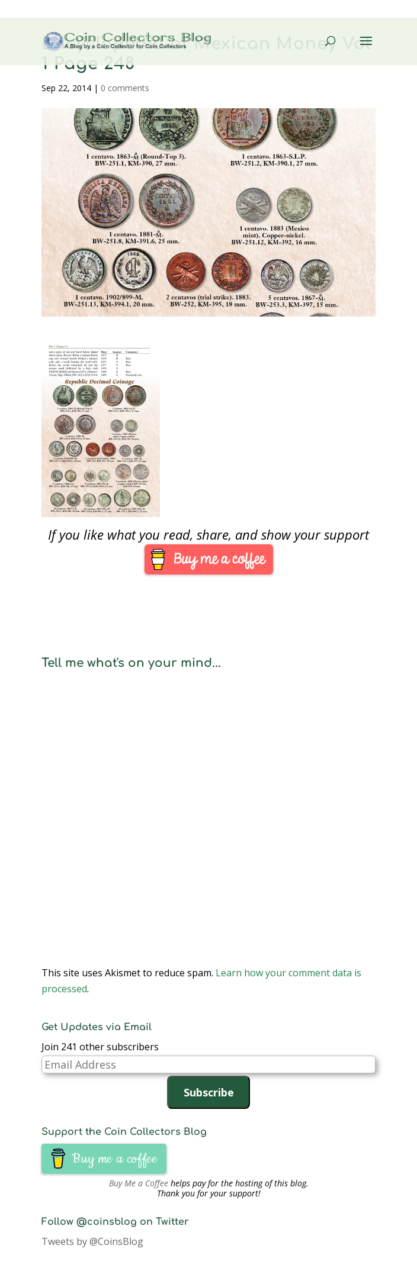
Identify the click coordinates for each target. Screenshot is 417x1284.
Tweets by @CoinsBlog (92, 1241)
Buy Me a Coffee (138, 1183)
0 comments (125, 87)
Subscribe (209, 1092)
